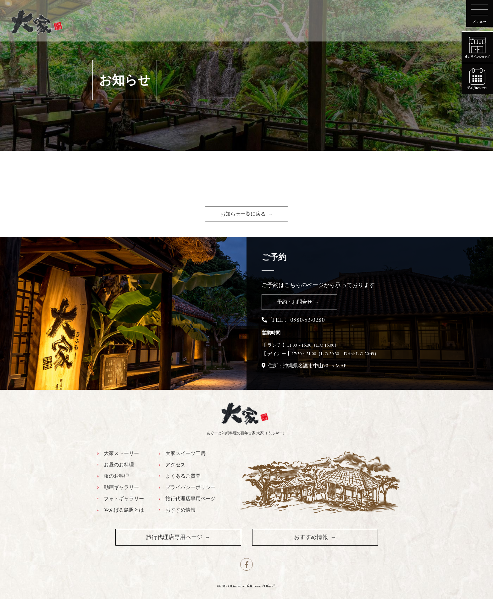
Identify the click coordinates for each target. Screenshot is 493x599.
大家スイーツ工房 (185, 453)
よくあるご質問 (183, 476)
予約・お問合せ (294, 302)
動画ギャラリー (121, 487)
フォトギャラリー (124, 498)
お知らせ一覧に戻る (243, 214)
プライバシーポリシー (190, 487)
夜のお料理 (116, 476)
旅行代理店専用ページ (190, 498)
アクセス (175, 464)
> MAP (339, 365)
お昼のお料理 (119, 464)
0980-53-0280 (307, 320)
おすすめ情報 (180, 510)
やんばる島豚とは (124, 510)
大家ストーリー (121, 453)
